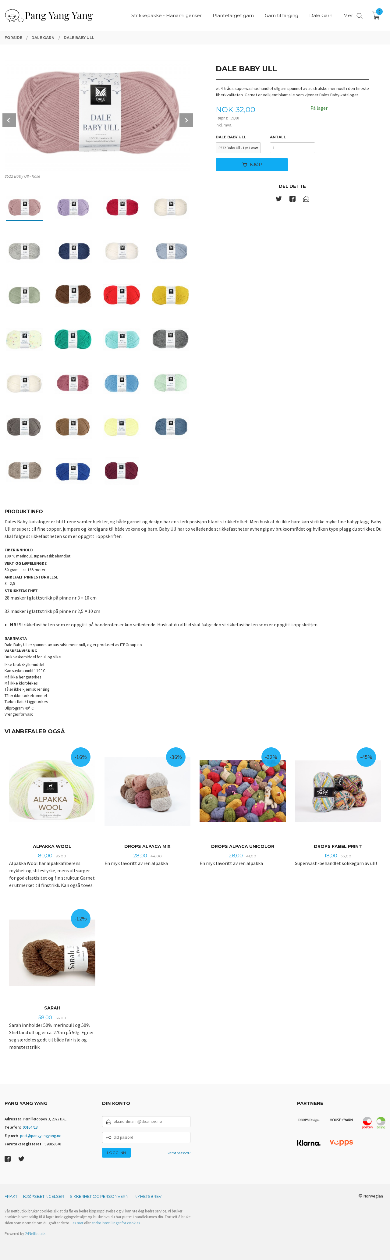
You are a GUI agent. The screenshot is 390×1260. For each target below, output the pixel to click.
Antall (278, 137)
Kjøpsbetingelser (43, 1196)
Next (186, 120)
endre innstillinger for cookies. (116, 1223)
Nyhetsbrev (147, 1196)
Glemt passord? (178, 1153)
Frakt (11, 1196)
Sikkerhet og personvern (99, 1196)
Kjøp (252, 164)
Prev (9, 120)
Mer (348, 15)
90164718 (30, 1127)
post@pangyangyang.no (41, 1135)
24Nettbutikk (35, 1233)
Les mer (77, 1223)
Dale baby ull (231, 137)
